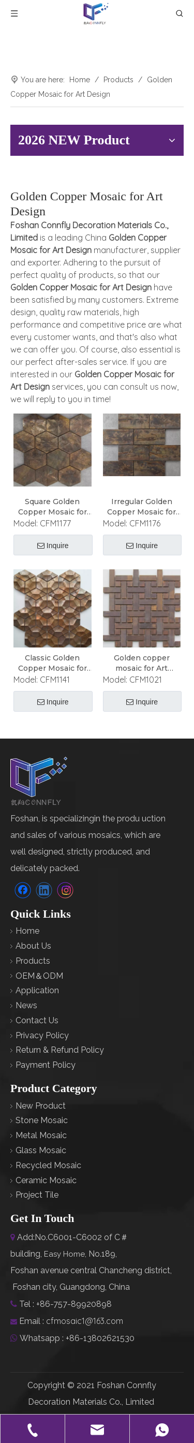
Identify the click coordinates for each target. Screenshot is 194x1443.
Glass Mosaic (41, 1150)
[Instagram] (65, 890)
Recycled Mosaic (48, 1165)
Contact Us (37, 1020)
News (26, 1005)
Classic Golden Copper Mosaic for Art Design (52, 663)
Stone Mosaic (42, 1120)
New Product (41, 1106)
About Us (33, 946)
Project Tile (37, 1195)
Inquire (53, 545)
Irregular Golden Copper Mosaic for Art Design (141, 507)
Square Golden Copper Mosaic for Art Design (52, 507)
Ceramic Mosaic (46, 1180)
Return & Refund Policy (60, 1050)
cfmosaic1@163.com (84, 1321)
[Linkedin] (44, 890)
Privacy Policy (42, 1035)
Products (33, 961)
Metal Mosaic (41, 1135)
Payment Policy (46, 1065)
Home (27, 931)
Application (37, 990)
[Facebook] (22, 890)
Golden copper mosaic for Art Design (142, 663)
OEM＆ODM (39, 976)
